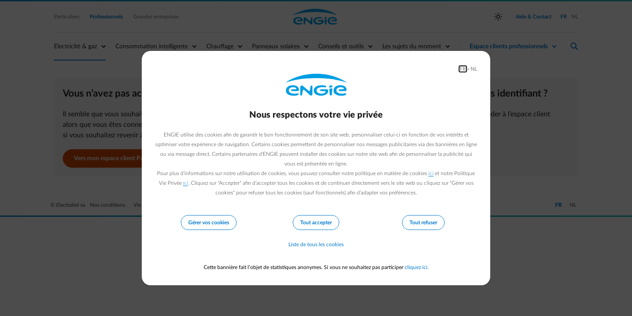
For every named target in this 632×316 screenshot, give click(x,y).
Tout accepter (316, 222)
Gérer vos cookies (208, 222)
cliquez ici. (417, 267)
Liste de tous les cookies (316, 244)
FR (463, 69)
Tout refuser (423, 222)
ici (431, 173)
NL (473, 69)
